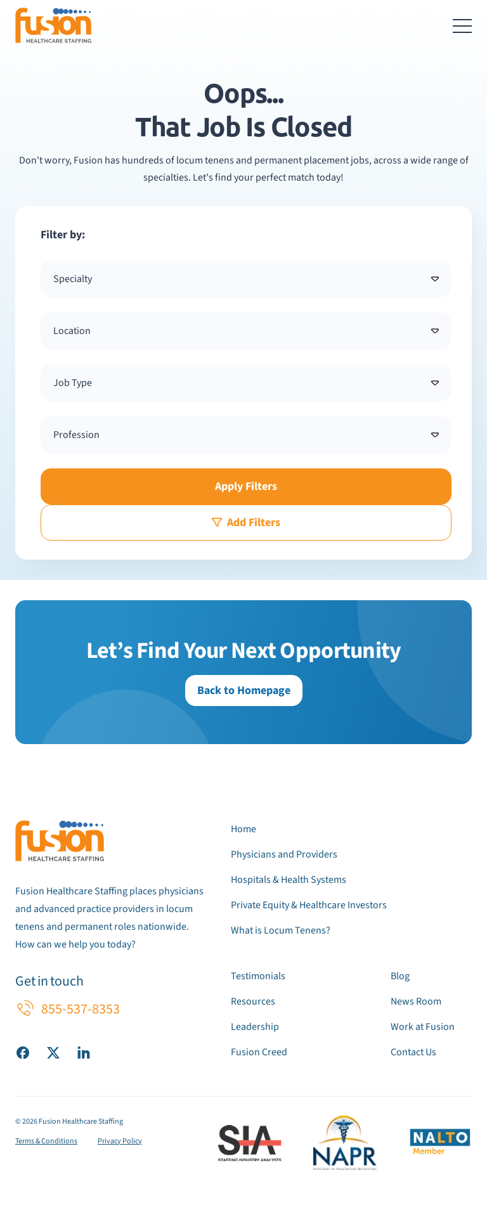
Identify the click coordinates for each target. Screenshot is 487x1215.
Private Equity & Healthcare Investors (309, 905)
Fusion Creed (259, 1052)
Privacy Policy (120, 1141)
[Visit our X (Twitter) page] (53, 1052)
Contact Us (413, 1052)
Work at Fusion (423, 1027)
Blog (400, 976)
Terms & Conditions (46, 1141)
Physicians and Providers (284, 854)
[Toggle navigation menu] (462, 25)
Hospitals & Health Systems (288, 880)
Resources (253, 1001)
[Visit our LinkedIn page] (83, 1052)
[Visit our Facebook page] (22, 1052)
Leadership (255, 1027)
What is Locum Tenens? (280, 930)
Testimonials (258, 976)
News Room (416, 1001)
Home (243, 829)
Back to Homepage (243, 690)
